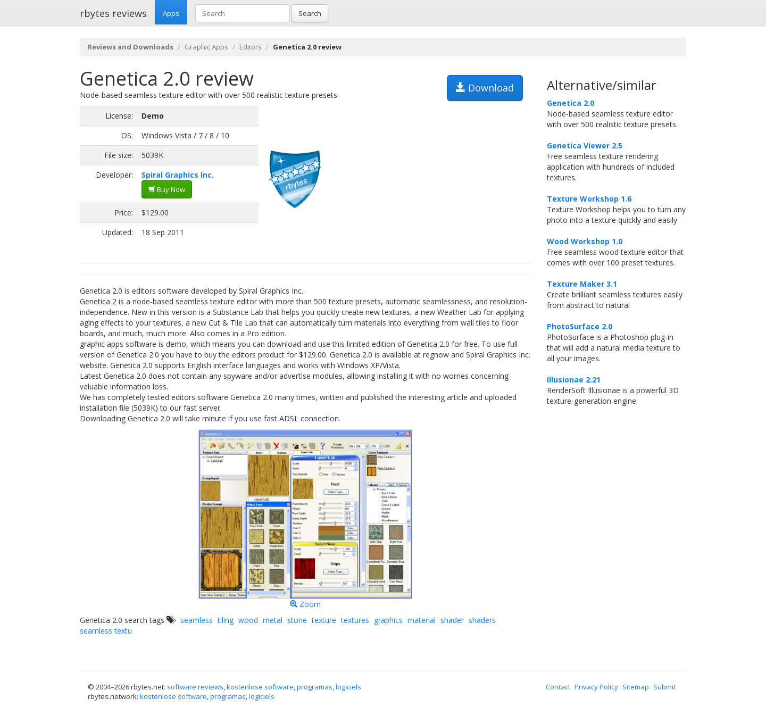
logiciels (348, 687)
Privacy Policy (596, 687)
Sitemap (635, 687)
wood (248, 620)
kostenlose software (260, 687)
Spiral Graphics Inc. (177, 175)
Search (309, 13)
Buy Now (166, 189)
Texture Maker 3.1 (582, 284)
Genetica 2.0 (570, 103)
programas (314, 687)
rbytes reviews (113, 13)
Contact (558, 687)
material (421, 620)
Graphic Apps (206, 47)
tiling (226, 620)
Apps (171, 13)
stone (297, 620)
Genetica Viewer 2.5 (584, 145)
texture (324, 620)
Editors (250, 47)
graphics (388, 620)
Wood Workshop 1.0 (584, 241)
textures (355, 620)
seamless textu (106, 631)
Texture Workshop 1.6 (589, 199)
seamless (196, 620)
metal (272, 620)
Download (485, 87)
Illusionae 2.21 (574, 380)
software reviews (195, 687)
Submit (664, 687)
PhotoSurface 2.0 (579, 326)
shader (452, 620)
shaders (482, 620)
